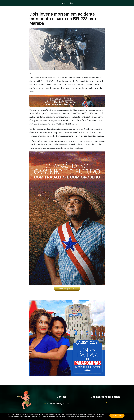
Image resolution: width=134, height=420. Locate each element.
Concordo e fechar (117, 415)
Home (63, 3)
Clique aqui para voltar (67, 289)
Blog (71, 3)
